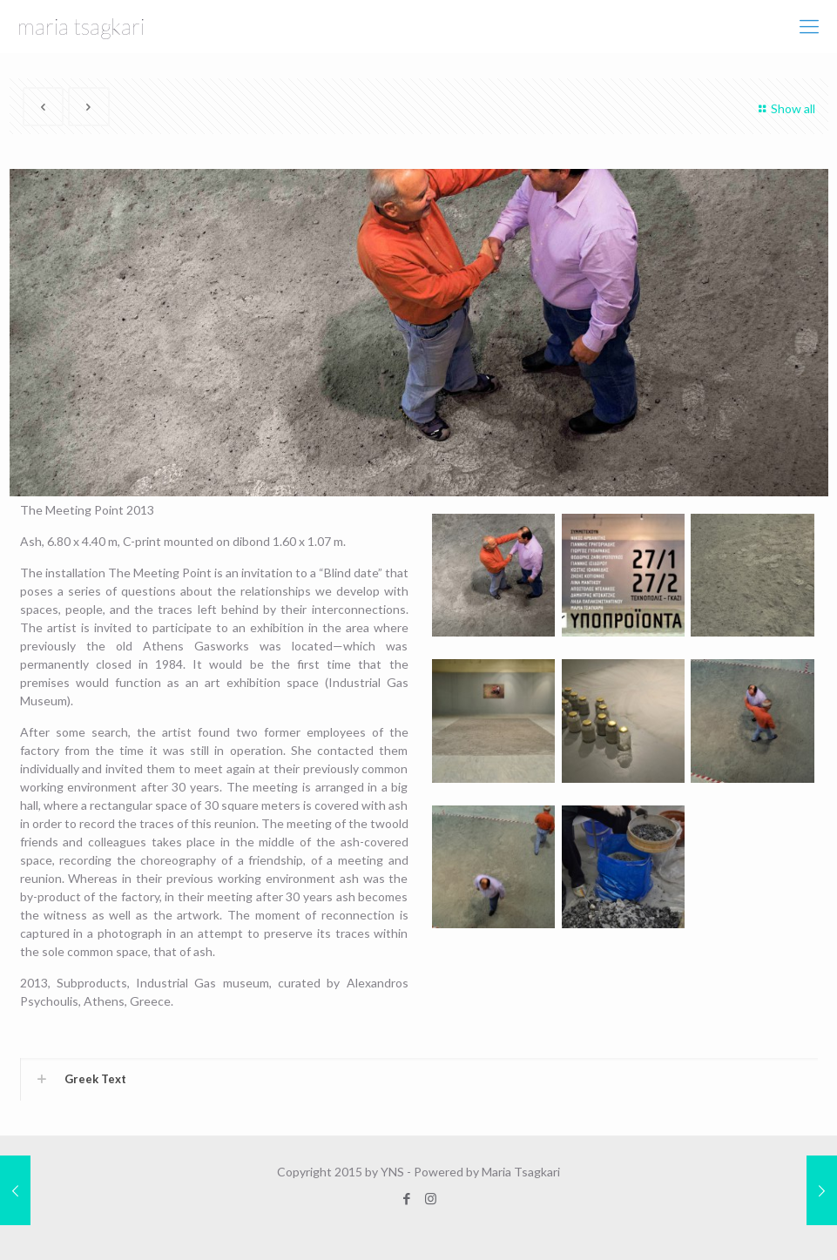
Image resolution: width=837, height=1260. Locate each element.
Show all (784, 108)
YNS (392, 1171)
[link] (419, 1079)
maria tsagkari (81, 26)
